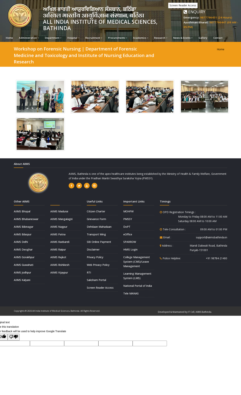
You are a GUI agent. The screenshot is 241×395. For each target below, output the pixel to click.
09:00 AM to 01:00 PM (213, 229)
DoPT (126, 226)
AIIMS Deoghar (23, 249)
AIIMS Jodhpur (22, 272)
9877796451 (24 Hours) (216, 17)
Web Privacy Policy (98, 265)
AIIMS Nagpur (58, 226)
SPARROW (129, 242)
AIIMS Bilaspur (22, 234)
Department (53, 37)
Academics (140, 37)
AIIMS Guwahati (23, 265)
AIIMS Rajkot (58, 257)
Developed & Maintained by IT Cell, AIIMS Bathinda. (185, 311)
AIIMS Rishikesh (59, 265)
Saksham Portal (96, 280)
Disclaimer (93, 249)
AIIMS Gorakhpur (24, 257)
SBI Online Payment (99, 242)
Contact (217, 37)
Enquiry (194, 11)
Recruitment (93, 37)
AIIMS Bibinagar (23, 226)
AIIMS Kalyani (22, 280)
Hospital (73, 37)
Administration (29, 37)
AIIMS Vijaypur (59, 272)
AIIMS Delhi (21, 242)
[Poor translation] (14, 337)
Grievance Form (96, 219)
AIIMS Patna (57, 234)
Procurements (117, 37)
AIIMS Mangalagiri (61, 219)
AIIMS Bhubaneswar (26, 219)
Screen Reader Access (183, 5)
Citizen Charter (96, 211)
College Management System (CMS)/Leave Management (136, 261)
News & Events (183, 37)
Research (160, 37)
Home (9, 37)
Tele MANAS (131, 293)
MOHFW (128, 211)
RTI (89, 272)
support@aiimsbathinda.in (211, 237)
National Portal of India (137, 286)
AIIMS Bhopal (22, 211)
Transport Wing (96, 234)
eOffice (127, 234)
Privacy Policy (95, 257)
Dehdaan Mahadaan (99, 226)
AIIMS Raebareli (59, 242)
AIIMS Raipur (58, 249)
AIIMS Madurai (59, 211)
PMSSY (127, 219)
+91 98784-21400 (216, 258)
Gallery (203, 37)
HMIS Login (130, 249)
